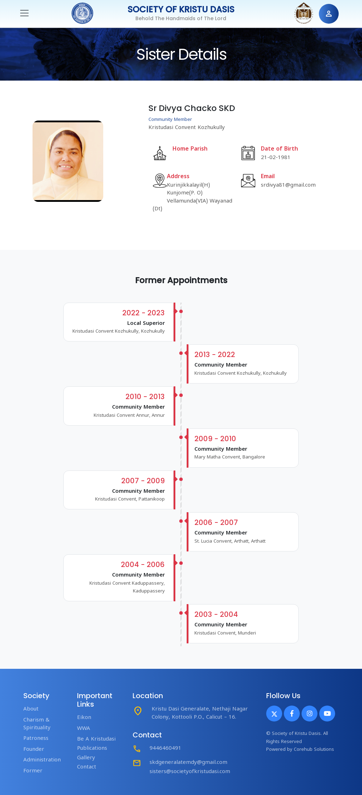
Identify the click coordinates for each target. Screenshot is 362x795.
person (329, 14)
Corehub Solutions (314, 750)
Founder (33, 749)
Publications (92, 748)
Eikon (84, 717)
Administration (42, 760)
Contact (86, 767)
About (31, 709)
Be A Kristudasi (96, 739)
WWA (83, 728)
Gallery (86, 758)
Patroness (35, 738)
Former (32, 771)
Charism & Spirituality (37, 724)
